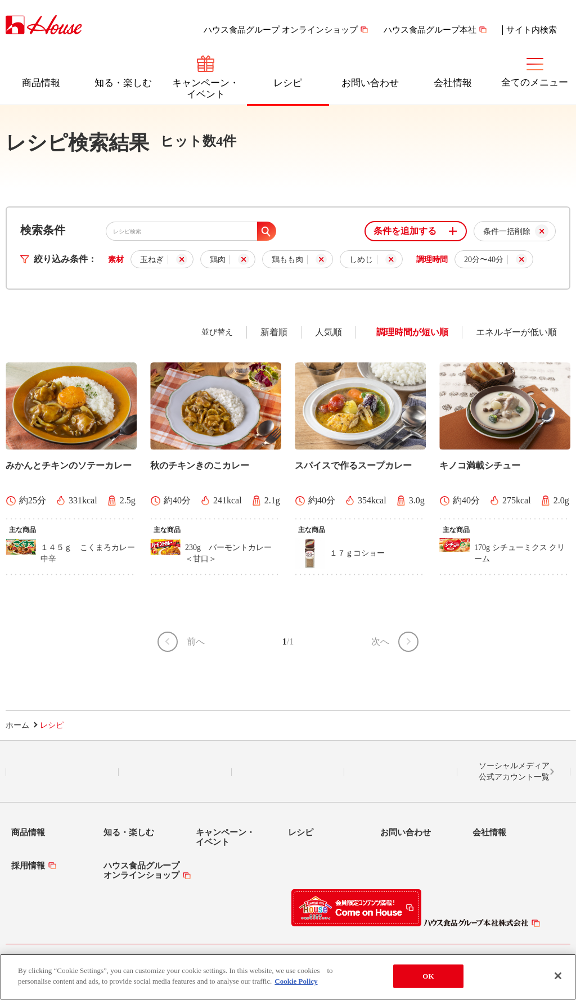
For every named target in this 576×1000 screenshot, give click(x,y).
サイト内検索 (531, 29)
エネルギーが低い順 (516, 332)
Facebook (288, 772)
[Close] (558, 978)
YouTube (401, 772)
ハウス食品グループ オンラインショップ (281, 29)
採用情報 (28, 865)
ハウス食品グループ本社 (430, 29)
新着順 (273, 332)
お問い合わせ (370, 83)
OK (428, 978)
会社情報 (453, 83)
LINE (62, 772)
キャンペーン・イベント (205, 89)
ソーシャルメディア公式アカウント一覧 (514, 771)
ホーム (17, 725)
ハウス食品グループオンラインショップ (141, 870)
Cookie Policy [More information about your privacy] (295, 983)
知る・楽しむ (123, 83)
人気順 (328, 332)
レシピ (287, 83)
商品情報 (41, 83)
